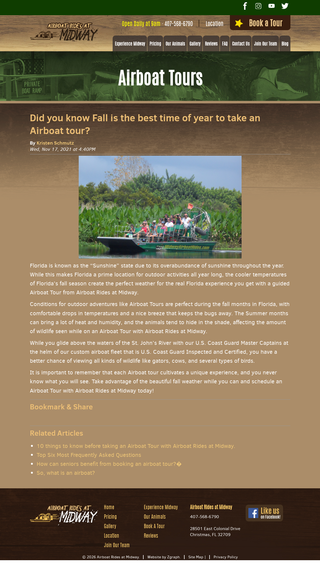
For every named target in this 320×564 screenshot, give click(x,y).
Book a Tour (258, 23)
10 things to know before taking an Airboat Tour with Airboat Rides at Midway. (136, 446)
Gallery (194, 44)
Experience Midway (130, 44)
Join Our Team (265, 44)
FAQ (224, 44)
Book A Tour (154, 526)
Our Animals (175, 44)
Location (214, 24)
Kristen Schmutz (55, 142)
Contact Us (240, 44)
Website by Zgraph (163, 557)
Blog (284, 44)
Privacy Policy (226, 557)
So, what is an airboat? (66, 473)
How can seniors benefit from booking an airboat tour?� (109, 464)
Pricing (155, 44)
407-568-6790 (178, 24)
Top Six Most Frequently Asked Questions (89, 455)
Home (109, 507)
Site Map (195, 557)
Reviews (211, 44)
